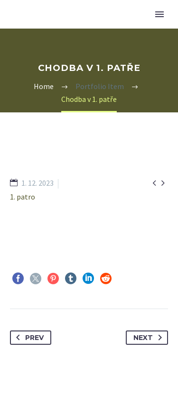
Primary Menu (159, 14)
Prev (28, 337)
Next (149, 337)
